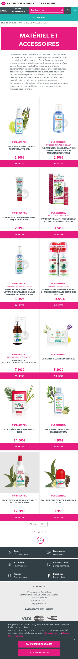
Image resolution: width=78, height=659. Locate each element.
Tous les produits (8, 23)
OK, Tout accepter (39, 652)
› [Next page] (42, 531)
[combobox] (45, 10)
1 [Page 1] (35, 531)
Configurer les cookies (39, 644)
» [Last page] (45, 531)
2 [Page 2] (39, 531)
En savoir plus (51, 633)
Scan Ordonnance (18, 10)
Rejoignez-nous (39, 603)
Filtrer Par (39, 17)
